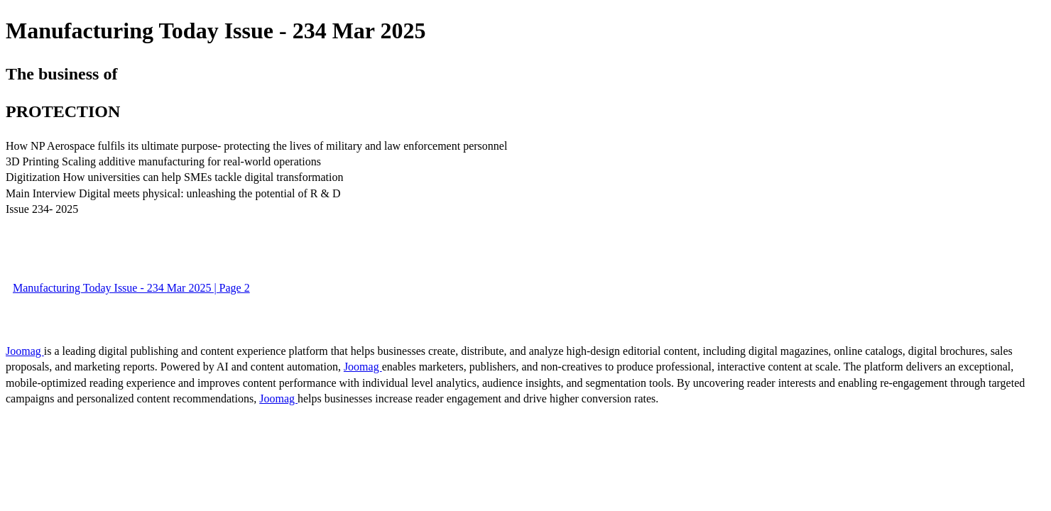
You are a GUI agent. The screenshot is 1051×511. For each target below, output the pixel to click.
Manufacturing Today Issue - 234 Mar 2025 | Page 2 (131, 288)
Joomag (25, 351)
